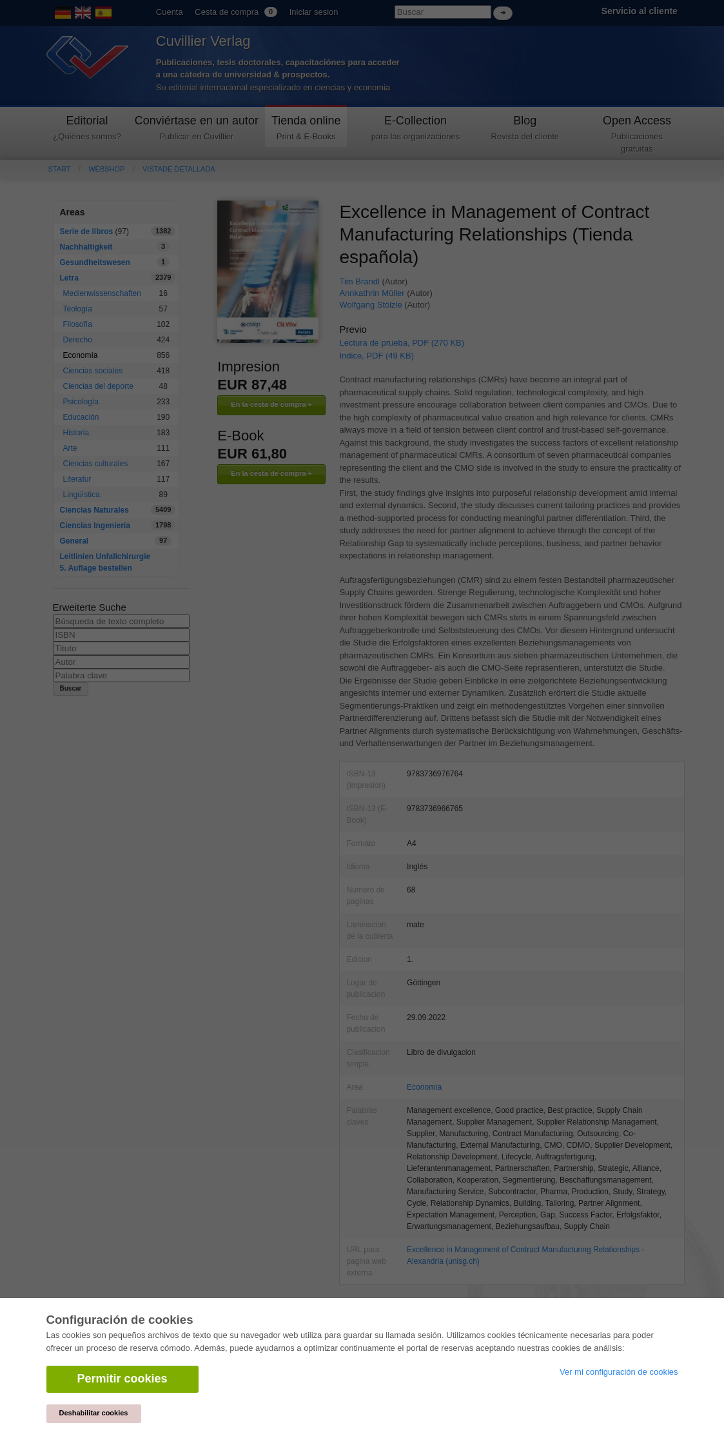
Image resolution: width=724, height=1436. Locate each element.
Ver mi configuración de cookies (619, 1372)
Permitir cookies (122, 1378)
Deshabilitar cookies (93, 1413)
